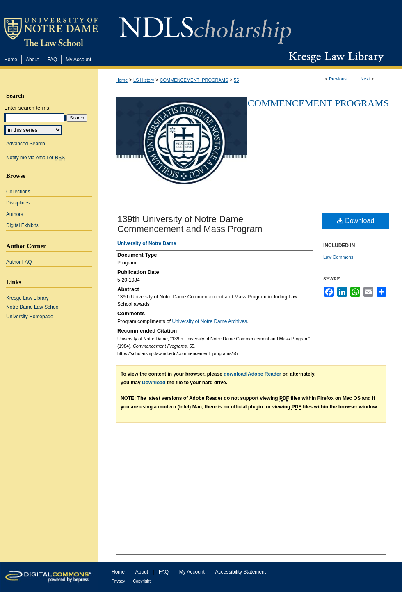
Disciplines (18, 203)
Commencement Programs (318, 103)
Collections (18, 192)
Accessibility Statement (240, 572)
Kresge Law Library (334, 57)
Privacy (118, 581)
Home (122, 80)
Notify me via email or (35, 158)
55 (236, 80)
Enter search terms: (27, 108)
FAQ (164, 572)
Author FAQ (19, 262)
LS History (143, 80)
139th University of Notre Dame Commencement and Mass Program (189, 224)
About (141, 572)
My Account (192, 572)
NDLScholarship (205, 25)
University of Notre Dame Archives (209, 321)
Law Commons (338, 257)
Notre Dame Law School (32, 307)
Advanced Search (25, 144)
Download (356, 220)
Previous (338, 78)
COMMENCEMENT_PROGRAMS (194, 80)
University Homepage (29, 316)
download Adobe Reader (252, 374)
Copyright (142, 581)
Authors (14, 214)
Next (365, 78)
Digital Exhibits (22, 225)
